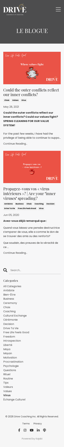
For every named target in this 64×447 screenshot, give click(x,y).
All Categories (12, 286)
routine (8, 378)
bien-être (9, 295)
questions (9, 370)
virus (23, 100)
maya (6, 349)
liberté (7, 345)
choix (6, 100)
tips (6, 383)
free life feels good (27, 208)
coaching (39, 204)
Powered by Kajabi (32, 438)
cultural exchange (15, 316)
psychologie (11, 366)
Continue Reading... (15, 144)
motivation (10, 357)
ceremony (10, 303)
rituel (6, 374)
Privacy (38, 423)
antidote (8, 204)
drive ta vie (9, 208)
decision (50, 204)
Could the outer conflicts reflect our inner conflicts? (31, 92)
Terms (26, 423)
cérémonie (10, 320)
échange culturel (14, 399)
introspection (12, 341)
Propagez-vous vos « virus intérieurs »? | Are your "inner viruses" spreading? (29, 193)
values (15, 100)
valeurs (8, 387)
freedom (9, 336)
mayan (7, 353)
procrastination (13, 362)
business (20, 204)
